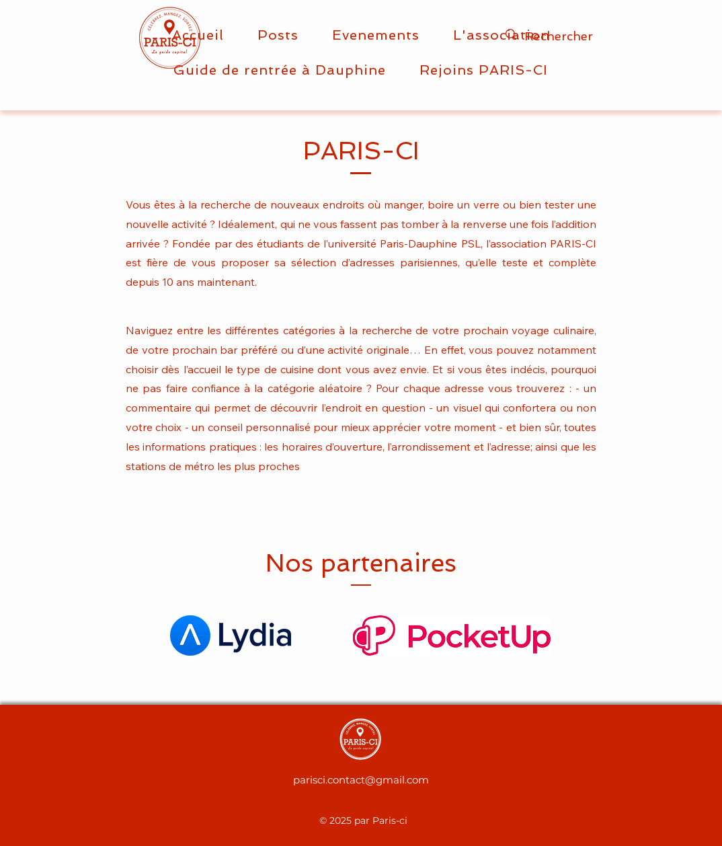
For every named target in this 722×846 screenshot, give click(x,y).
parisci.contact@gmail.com (361, 779)
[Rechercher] (587, 36)
